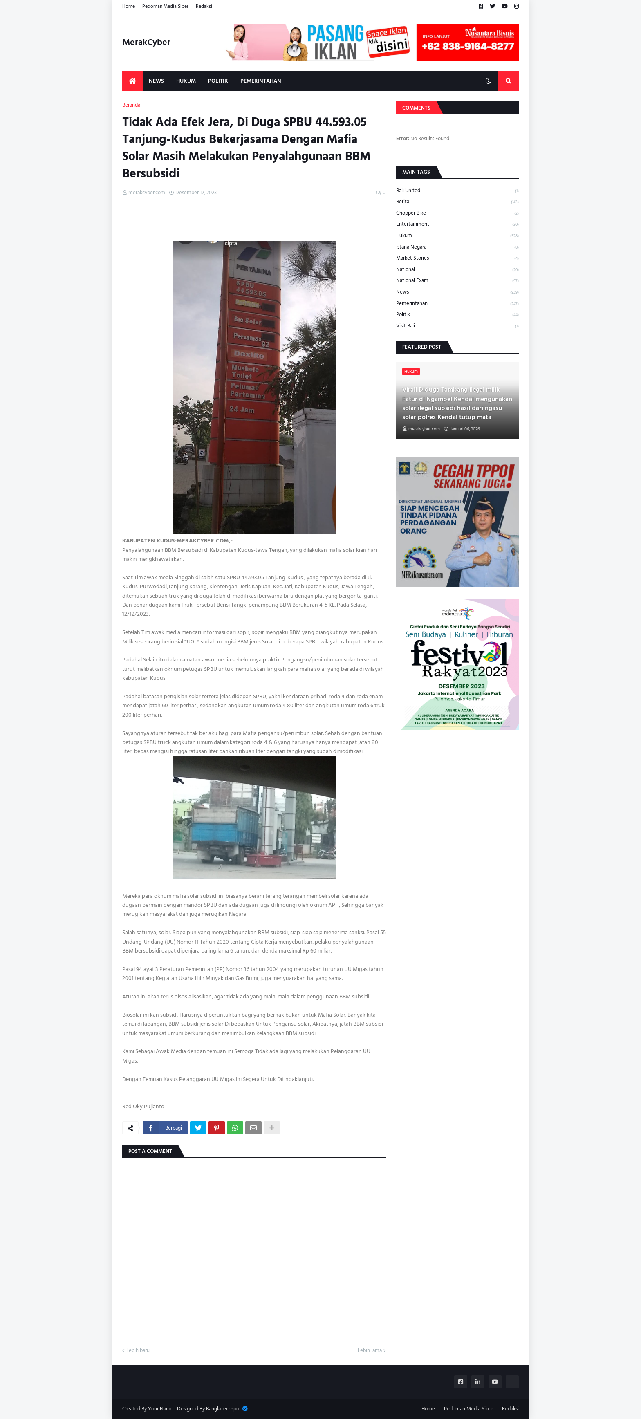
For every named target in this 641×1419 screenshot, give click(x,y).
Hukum (457, 235)
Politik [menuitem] (218, 80)
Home (128, 6)
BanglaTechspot (223, 1408)
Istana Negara (457, 247)
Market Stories (457, 258)
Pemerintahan (457, 303)
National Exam (457, 280)
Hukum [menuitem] (186, 80)
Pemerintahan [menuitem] (260, 80)
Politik (457, 314)
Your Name (160, 1408)
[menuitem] (132, 81)
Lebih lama (370, 1351)
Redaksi (204, 6)
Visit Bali (457, 325)
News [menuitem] (156, 80)
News (457, 292)
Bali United (457, 191)
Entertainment (457, 224)
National (457, 269)
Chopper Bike (457, 213)
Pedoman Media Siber (165, 6)
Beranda (131, 105)
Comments (416, 107)
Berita (457, 201)
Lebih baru (138, 1351)
